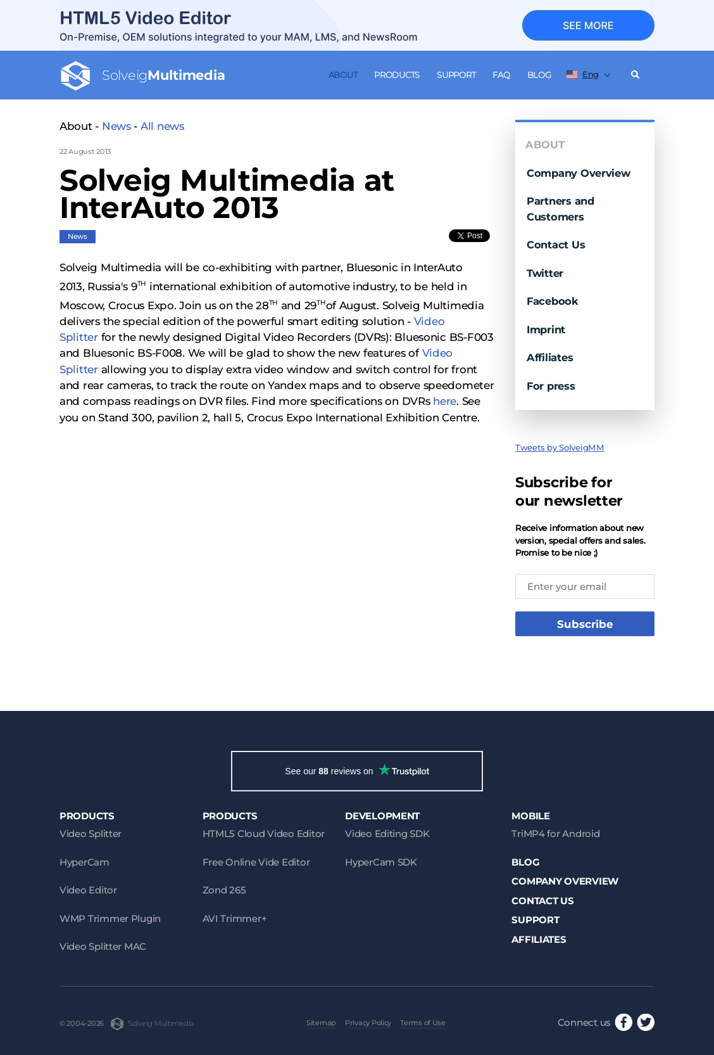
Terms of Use (423, 1022)
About (343, 75)
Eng (583, 74)
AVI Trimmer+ (235, 918)
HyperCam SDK (381, 862)
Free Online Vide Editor (256, 862)
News (116, 126)
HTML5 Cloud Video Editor (264, 834)
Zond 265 (224, 890)
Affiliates (550, 357)
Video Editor (88, 890)
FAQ (501, 75)
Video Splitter (91, 834)
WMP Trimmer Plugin (110, 918)
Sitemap (321, 1022)
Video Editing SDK (387, 834)
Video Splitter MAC (103, 946)
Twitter (545, 273)
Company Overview (578, 173)
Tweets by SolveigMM (559, 447)
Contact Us (556, 244)
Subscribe (585, 624)
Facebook (553, 301)
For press (551, 386)
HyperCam (85, 862)
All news (162, 126)
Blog (539, 75)
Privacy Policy (368, 1022)
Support (456, 75)
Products (397, 75)
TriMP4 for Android (555, 834)
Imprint (546, 329)
